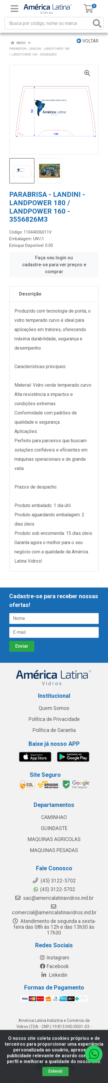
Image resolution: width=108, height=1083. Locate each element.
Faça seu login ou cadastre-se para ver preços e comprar (54, 264)
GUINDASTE (54, 828)
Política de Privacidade (54, 719)
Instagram (54, 958)
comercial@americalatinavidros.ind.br (54, 909)
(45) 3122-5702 (54, 889)
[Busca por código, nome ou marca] (48, 23)
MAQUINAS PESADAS (54, 850)
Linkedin (54, 975)
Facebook (54, 966)
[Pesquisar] (97, 23)
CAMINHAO (54, 817)
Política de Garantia (54, 730)
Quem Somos (54, 708)
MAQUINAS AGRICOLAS (54, 839)
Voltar (87, 41)
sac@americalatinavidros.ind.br (54, 898)
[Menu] (14, 8)
